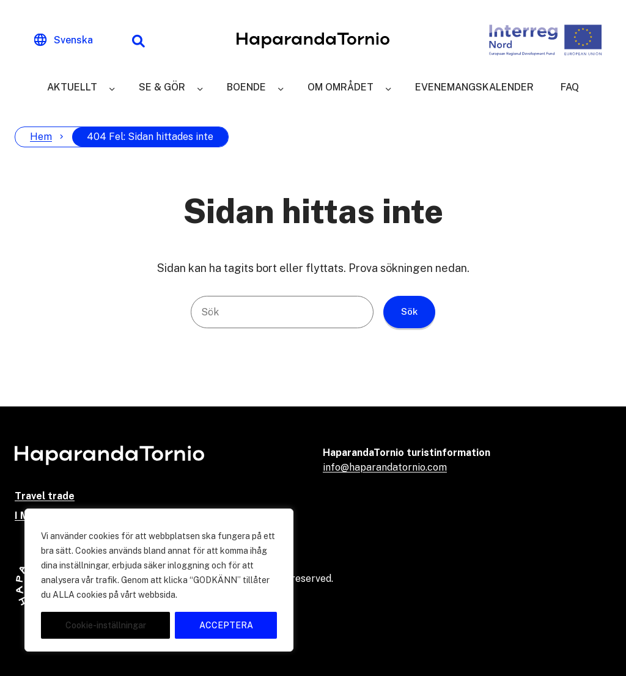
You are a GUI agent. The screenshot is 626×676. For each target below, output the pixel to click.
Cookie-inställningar (105, 625)
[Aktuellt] (112, 87)
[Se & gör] (200, 87)
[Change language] (64, 40)
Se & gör (162, 87)
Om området (340, 87)
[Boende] (280, 87)
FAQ (570, 87)
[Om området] (388, 87)
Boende (246, 87)
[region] (158, 580)
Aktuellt (72, 87)
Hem (41, 136)
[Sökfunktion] (138, 40)
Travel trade (45, 496)
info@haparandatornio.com (385, 467)
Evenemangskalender (474, 87)
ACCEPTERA (226, 625)
